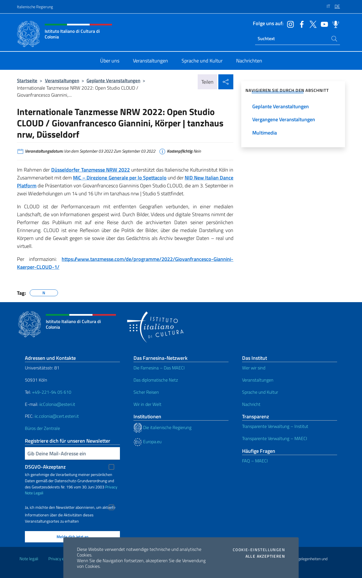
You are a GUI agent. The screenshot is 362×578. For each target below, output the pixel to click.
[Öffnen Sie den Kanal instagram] (289, 23)
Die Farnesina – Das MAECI (159, 367)
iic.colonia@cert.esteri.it (57, 416)
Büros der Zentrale (42, 428)
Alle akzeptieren (265, 556)
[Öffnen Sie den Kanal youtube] (323, 23)
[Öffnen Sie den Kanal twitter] (311, 23)
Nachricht (251, 404)
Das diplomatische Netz (155, 379)
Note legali (29, 558)
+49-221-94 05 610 (51, 392)
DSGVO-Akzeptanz (45, 467)
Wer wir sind (253, 367)
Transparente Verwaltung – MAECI (274, 438)
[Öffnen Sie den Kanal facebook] (300, 23)
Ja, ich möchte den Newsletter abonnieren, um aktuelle (70, 507)
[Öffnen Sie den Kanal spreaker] (334, 23)
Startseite (27, 80)
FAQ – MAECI (255, 460)
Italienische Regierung (35, 7)
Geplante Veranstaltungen (113, 80)
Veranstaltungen (62, 80)
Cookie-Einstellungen (259, 550)
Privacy (111, 487)
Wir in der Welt (147, 404)
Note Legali (34, 493)
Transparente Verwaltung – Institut (275, 426)
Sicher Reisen (146, 392)
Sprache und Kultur (260, 392)
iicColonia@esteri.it (57, 404)
